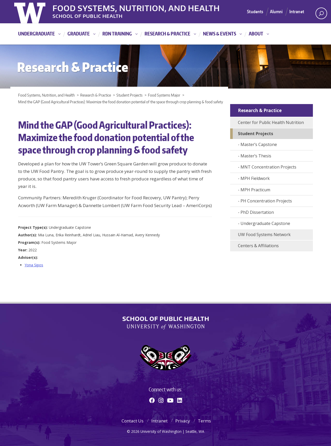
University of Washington (35, 11)
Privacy (182, 421)
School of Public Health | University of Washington (165, 323)
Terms (204, 421)
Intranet (296, 11)
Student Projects (255, 133)
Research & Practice (167, 33)
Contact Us (133, 421)
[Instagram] (161, 400)
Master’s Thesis (255, 156)
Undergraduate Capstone (265, 223)
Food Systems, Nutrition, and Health (136, 7)
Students (255, 11)
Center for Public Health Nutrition (271, 122)
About (256, 33)
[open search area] (321, 13)
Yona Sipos (34, 264)
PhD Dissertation (257, 212)
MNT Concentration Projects (268, 167)
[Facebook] (152, 400)
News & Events (219, 33)
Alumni (276, 11)
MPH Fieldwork (255, 178)
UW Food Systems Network (264, 234)
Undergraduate (36, 33)
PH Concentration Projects (266, 201)
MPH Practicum (255, 190)
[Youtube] (170, 400)
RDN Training (117, 33)
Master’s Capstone (258, 144)
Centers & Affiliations (258, 245)
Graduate (78, 33)
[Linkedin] (179, 400)
